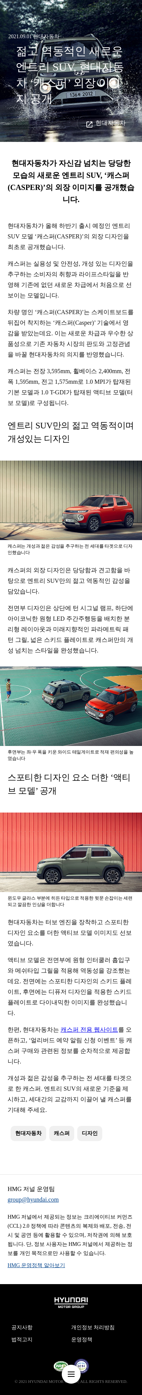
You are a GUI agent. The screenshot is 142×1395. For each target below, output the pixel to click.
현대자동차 (110, 123)
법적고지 (22, 1339)
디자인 (90, 1133)
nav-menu (71, 1374)
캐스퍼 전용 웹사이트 (89, 1029)
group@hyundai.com (33, 1199)
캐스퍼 (62, 1133)
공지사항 (22, 1327)
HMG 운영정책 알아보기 (36, 1265)
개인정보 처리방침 (93, 1327)
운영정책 (81, 1339)
